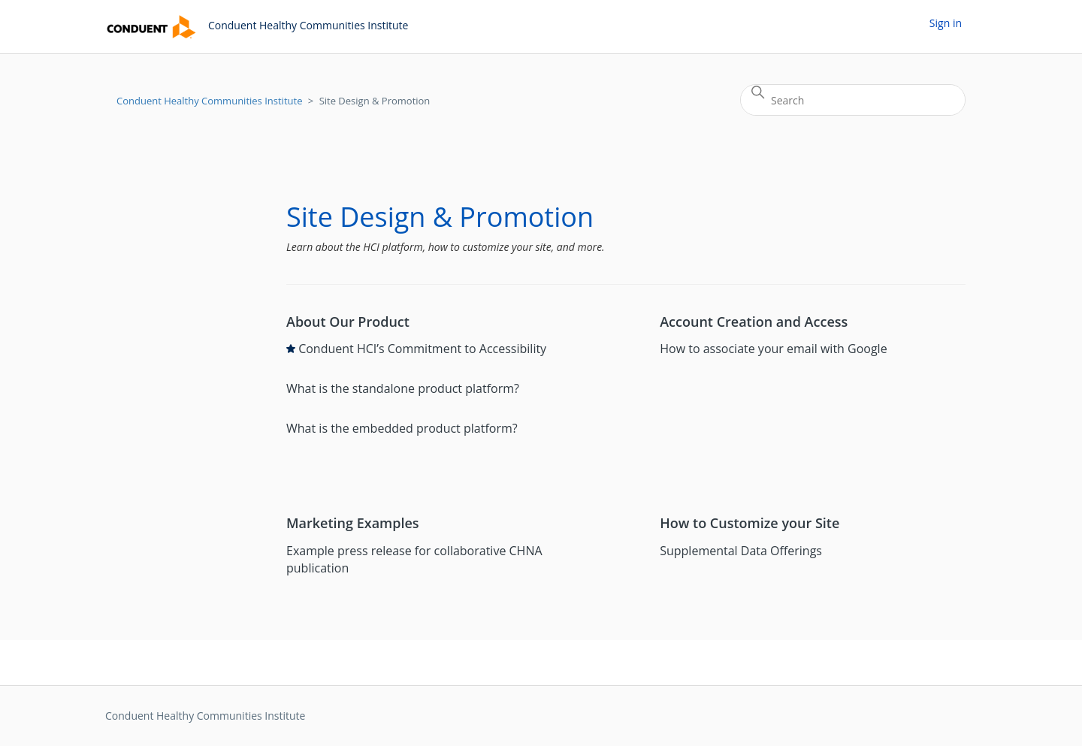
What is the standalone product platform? (402, 388)
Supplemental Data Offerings (741, 550)
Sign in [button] (945, 23)
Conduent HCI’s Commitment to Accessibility (422, 348)
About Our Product (348, 322)
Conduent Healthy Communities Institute (209, 100)
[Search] (853, 100)
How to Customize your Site (749, 523)
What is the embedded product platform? (402, 428)
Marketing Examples (352, 523)
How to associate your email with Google (773, 348)
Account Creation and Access (754, 322)
